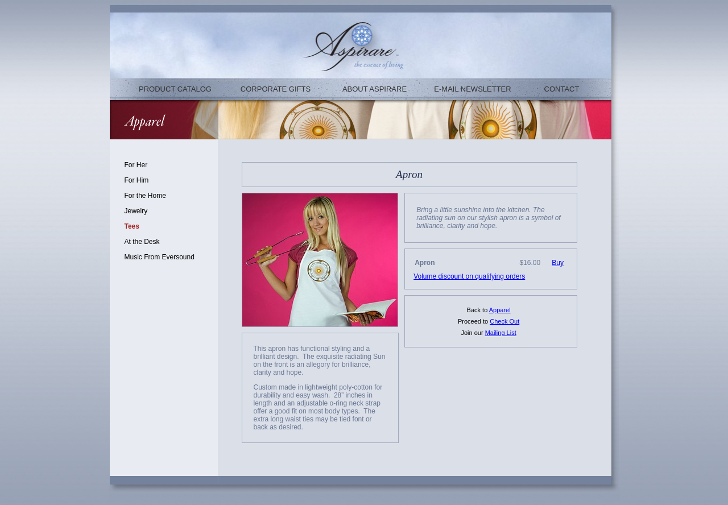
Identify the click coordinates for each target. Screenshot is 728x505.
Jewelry (136, 211)
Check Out (504, 321)
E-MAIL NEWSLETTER (472, 89)
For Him (137, 180)
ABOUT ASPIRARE (374, 89)
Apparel (500, 310)
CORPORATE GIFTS (276, 89)
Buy (558, 263)
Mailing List (500, 332)
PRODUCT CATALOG (175, 89)
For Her (136, 165)
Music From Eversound (160, 257)
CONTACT (562, 89)
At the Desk (142, 242)
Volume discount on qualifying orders (469, 276)
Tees (132, 226)
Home (157, 196)
